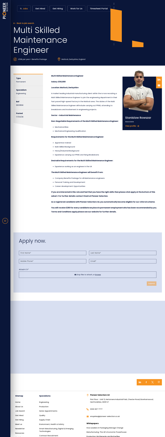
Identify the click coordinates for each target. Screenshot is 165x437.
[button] (24, 9)
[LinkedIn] (140, 382)
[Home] (5, 11)
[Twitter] (152, 382)
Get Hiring (19, 420)
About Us (19, 406)
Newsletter (20, 428)
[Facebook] (146, 382)
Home (17, 402)
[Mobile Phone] (52, 261)
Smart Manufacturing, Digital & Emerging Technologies (56, 429)
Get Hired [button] (40, 8)
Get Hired (19, 415)
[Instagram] (159, 382)
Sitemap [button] (19, 396)
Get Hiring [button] (58, 8)
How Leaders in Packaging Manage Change (105, 428)
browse (98, 274)
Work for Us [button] (76, 8)
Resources (19, 433)
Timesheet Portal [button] (99, 8)
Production (43, 406)
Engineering (44, 402)
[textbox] (52, 253)
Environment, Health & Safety (51, 424)
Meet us (18, 424)
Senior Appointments (48, 411)
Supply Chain (44, 420)
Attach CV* (24, 269)
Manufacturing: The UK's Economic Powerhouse (106, 432)
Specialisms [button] (45, 396)
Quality (42, 415)
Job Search (20, 411)
